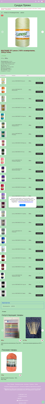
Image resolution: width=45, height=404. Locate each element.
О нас (8, 384)
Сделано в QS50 (22, 403)
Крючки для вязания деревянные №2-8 (32, 343)
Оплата (36, 384)
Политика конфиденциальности (11, 386)
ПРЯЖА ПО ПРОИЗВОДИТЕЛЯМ (11, 12)
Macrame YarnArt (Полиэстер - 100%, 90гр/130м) (9, 378)
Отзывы (12, 384)
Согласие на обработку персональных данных (30, 386)
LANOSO (22, 12)
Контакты (31, 384)
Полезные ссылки (19, 384)
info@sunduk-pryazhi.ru (23, 400)
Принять (22, 205)
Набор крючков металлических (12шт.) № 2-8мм (11, 344)
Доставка (26, 384)
